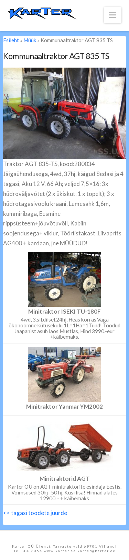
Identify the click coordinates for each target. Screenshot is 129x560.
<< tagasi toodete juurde (35, 512)
